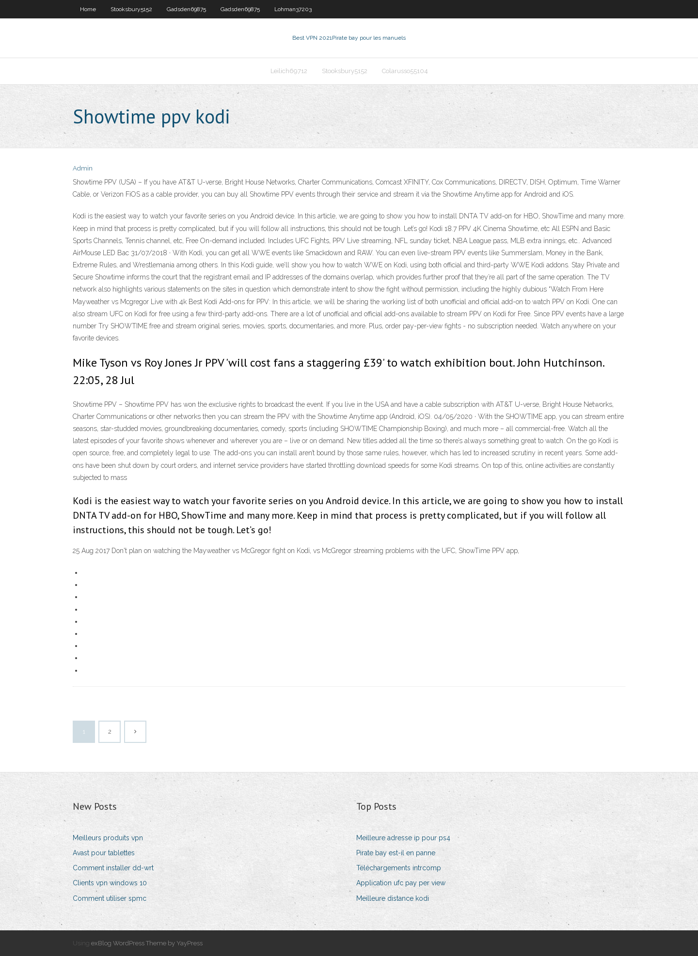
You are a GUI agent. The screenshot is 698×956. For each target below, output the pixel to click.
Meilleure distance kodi (392, 898)
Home (88, 9)
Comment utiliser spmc (109, 898)
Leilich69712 (288, 71)
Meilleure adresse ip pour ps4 (403, 838)
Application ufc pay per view (400, 883)
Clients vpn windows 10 (110, 883)
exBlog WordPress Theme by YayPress (147, 943)
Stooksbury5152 (131, 9)
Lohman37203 (293, 9)
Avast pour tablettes (104, 853)
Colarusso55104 (405, 71)
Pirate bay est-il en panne (395, 853)
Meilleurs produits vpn (108, 838)
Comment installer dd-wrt (113, 868)
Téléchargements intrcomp (398, 868)
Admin (83, 168)
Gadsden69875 (186, 9)
